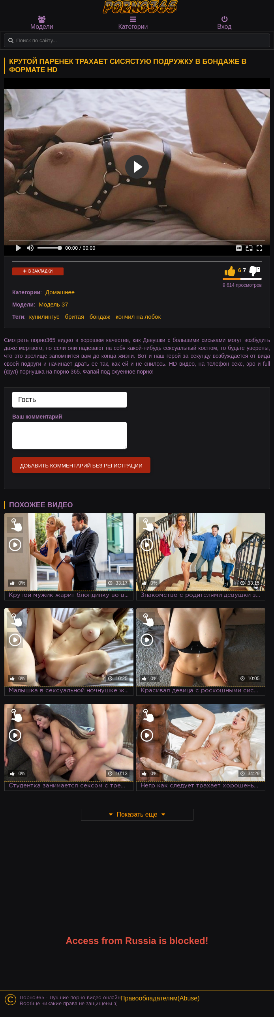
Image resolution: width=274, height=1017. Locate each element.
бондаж (100, 316)
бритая (74, 316)
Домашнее (60, 292)
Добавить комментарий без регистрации (81, 466)
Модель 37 (53, 304)
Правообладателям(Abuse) (160, 998)
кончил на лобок (138, 316)
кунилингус (44, 316)
